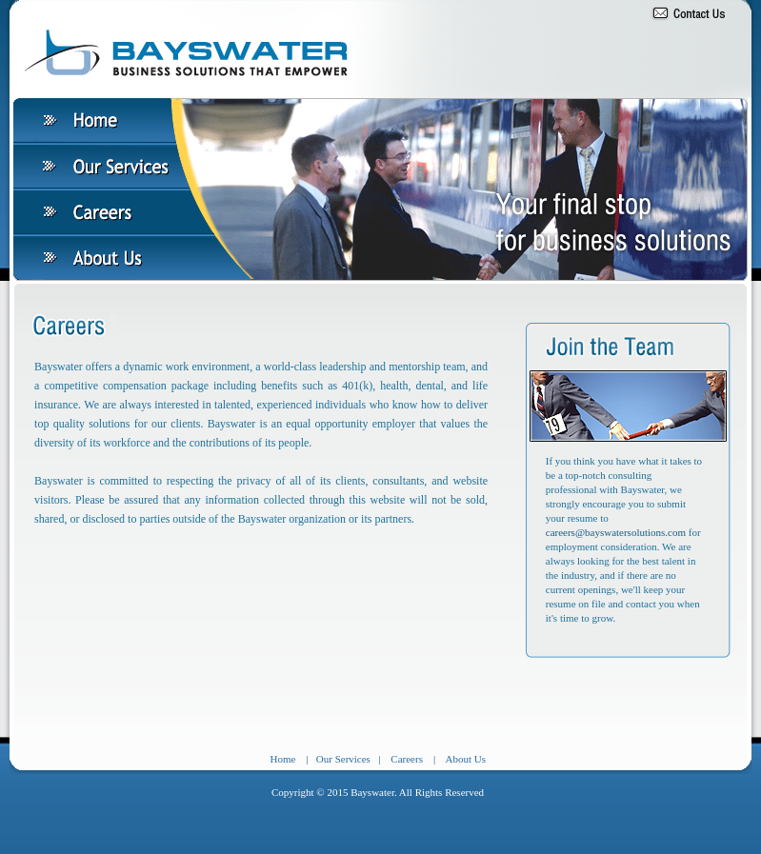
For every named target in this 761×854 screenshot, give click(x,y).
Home (282, 759)
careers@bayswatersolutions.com (617, 532)
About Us (466, 759)
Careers (407, 759)
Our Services (343, 759)
